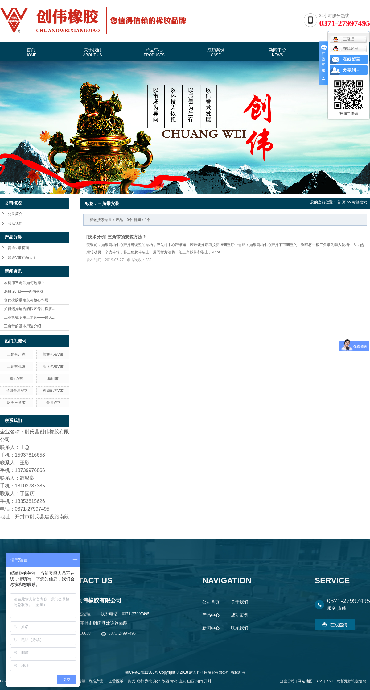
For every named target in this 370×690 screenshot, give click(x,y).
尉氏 (131, 681)
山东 (182, 681)
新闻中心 (277, 52)
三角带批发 (16, 366)
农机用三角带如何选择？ (24, 283)
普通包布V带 (53, 354)
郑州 (157, 681)
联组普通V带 (16, 390)
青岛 (174, 681)
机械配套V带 (53, 390)
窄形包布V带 (53, 366)
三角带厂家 (16, 354)
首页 (30, 52)
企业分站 (287, 681)
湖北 (148, 681)
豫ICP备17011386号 (141, 672)
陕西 (165, 681)
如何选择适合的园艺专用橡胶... (29, 309)
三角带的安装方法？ (127, 236)
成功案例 (215, 52)
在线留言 (351, 59)
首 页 (341, 202)
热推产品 (95, 681)
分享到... (351, 70)
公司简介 (15, 214)
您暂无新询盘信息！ (353, 681)
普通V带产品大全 (22, 257)
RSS (319, 681)
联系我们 (15, 223)
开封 (207, 681)
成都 (140, 681)
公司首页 (211, 602)
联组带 (53, 378)
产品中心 (154, 52)
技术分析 (96, 236)
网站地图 (305, 681)
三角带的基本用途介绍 (22, 326)
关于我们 (92, 52)
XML (330, 681)
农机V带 (16, 378)
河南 (199, 681)
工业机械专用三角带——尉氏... (29, 317)
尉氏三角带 (16, 402)
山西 (191, 681)
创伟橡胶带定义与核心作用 (26, 300)
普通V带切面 (18, 248)
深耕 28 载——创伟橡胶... (25, 291)
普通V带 (53, 402)
